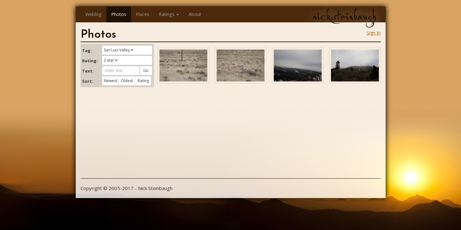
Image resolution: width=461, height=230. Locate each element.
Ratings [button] (169, 14)
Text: (88, 71)
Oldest (127, 80)
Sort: (87, 81)
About (194, 14)
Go (146, 70)
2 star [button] (111, 60)
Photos (118, 14)
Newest (110, 80)
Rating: (89, 61)
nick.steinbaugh (344, 16)
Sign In (373, 33)
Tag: (87, 50)
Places (142, 14)
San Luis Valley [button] (118, 50)
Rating (143, 80)
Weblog (93, 14)
